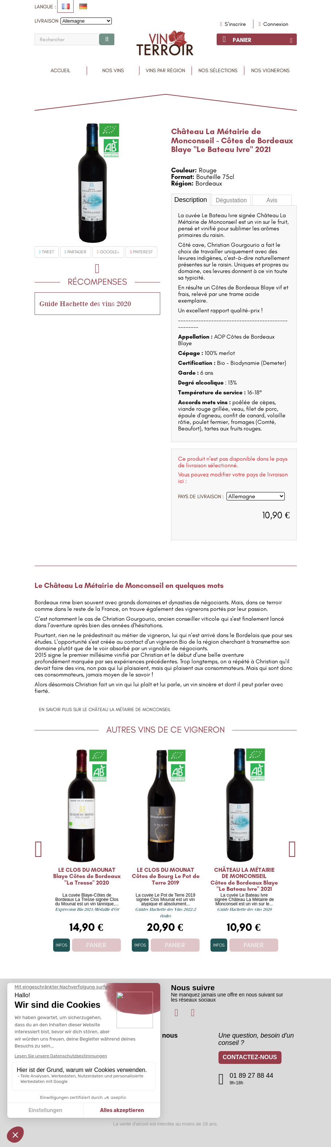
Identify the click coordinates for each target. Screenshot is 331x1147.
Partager (75, 251)
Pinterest (141, 251)
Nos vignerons (270, 70)
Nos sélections (217, 70)
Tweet (46, 251)
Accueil (60, 70)
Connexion (274, 24)
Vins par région (165, 70)
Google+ (108, 251)
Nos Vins (113, 70)
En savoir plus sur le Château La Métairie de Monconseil (104, 709)
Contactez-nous (250, 1058)
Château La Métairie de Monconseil (216, 135)
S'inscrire (234, 24)
